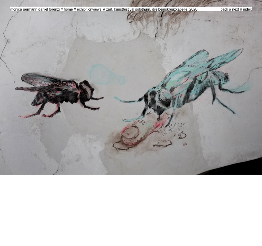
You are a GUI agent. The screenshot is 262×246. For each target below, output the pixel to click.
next (235, 9)
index (247, 9)
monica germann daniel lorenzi (35, 9)
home (68, 9)
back (224, 9)
